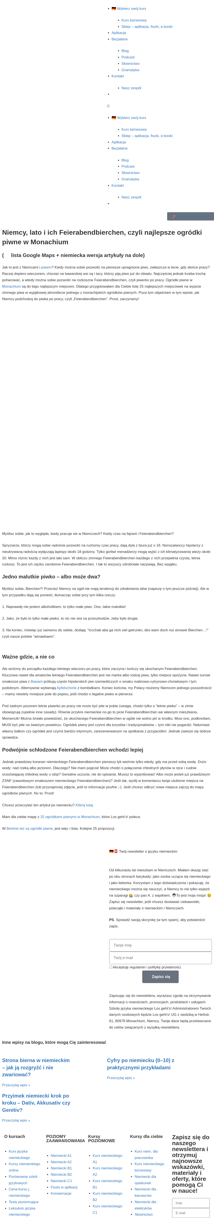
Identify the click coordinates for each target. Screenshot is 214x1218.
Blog (125, 51)
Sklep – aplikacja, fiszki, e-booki (147, 27)
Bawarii (37, 682)
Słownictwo (131, 64)
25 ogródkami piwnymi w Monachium (70, 817)
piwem (46, 267)
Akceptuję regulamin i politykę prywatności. (147, 967)
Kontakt (118, 76)
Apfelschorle (67, 688)
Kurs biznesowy (134, 20)
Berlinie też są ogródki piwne (30, 829)
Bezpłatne (120, 39)
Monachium (11, 286)
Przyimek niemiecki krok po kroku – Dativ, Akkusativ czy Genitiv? (36, 1103)
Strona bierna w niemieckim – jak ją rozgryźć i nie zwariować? (36, 1067)
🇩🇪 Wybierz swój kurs (129, 9)
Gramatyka (130, 70)
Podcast (128, 57)
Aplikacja (119, 33)
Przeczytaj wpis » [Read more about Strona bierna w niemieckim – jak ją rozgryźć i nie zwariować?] (16, 1085)
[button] (160, 106)
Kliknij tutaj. (85, 805)
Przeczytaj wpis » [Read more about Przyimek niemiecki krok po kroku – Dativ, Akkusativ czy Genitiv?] (16, 1121)
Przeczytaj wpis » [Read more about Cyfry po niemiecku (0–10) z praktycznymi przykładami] (121, 1078)
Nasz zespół (131, 88)
